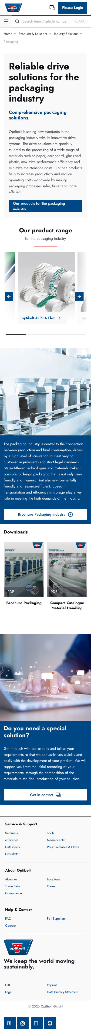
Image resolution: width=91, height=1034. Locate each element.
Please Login (72, 7)
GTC (8, 985)
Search (81, 21)
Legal (8, 992)
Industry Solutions (66, 34)
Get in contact (45, 795)
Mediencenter (56, 840)
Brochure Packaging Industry (45, 514)
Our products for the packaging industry (39, 206)
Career (52, 886)
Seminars (11, 833)
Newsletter (12, 854)
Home (8, 34)
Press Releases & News (63, 847)
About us (11, 879)
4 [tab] (75, 334)
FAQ (8, 918)
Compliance (13, 893)
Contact (10, 925)
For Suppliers (56, 918)
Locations (53, 879)
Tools (50, 833)
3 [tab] (56, 334)
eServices (11, 840)
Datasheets (12, 847)
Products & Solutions (33, 34)
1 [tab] (16, 334)
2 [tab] (36, 334)
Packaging (11, 42)
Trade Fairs (12, 886)
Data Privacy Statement (62, 992)
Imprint (52, 985)
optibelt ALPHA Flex (42, 318)
